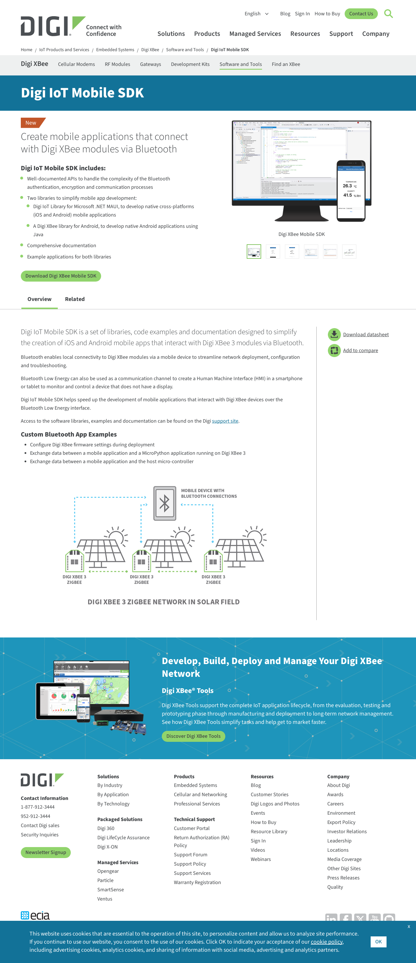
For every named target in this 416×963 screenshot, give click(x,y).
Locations (338, 850)
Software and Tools (185, 50)
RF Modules (117, 64)
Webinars (261, 859)
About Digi (338, 785)
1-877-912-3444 (38, 807)
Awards (335, 794)
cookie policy (326, 942)
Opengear (108, 871)
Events (258, 813)
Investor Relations (347, 831)
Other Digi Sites (344, 868)
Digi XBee (150, 50)
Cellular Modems (76, 64)
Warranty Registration (197, 882)
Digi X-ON (107, 847)
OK (378, 941)
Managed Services (258, 34)
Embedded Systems (115, 50)
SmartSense (110, 889)
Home (26, 50)
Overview (39, 299)
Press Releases (343, 877)
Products (210, 34)
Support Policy (190, 864)
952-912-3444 (35, 816)
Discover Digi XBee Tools (193, 736)
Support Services (192, 873)
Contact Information (44, 798)
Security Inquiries (40, 834)
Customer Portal (192, 828)
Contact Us (361, 13)
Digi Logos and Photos (275, 803)
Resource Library (269, 831)
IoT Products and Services (64, 50)
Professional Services (197, 803)
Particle (105, 880)
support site (225, 421)
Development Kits (190, 64)
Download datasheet (358, 334)
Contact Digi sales (40, 825)
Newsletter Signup (45, 852)
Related (75, 299)
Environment (341, 813)
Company (378, 34)
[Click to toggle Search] (388, 14)
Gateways (150, 64)
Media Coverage (344, 859)
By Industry (109, 785)
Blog (285, 13)
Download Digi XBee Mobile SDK (60, 276)
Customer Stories (270, 794)
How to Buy (327, 13)
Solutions (173, 34)
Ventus (104, 899)
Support (344, 34)
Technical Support (194, 819)
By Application (113, 794)
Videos (258, 850)
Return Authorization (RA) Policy (201, 841)
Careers (335, 803)
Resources (308, 34)
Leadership (339, 840)
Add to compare (353, 350)
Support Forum (190, 854)
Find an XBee (286, 64)
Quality (335, 887)
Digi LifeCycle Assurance (123, 837)
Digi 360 (105, 828)
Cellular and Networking (200, 794)
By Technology (113, 803)
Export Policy (341, 822)
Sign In (302, 13)
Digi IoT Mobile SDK (230, 50)
